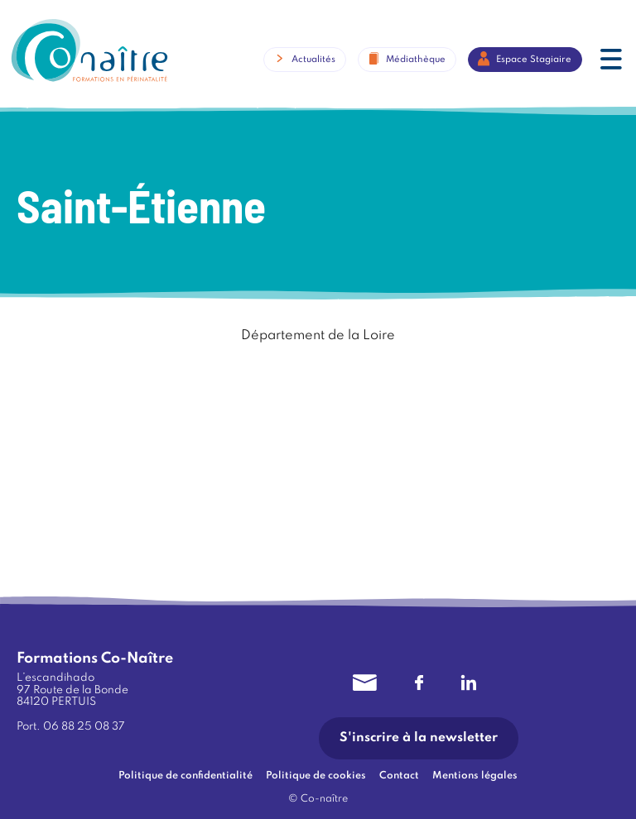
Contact (399, 776)
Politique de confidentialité (185, 776)
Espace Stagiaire (533, 59)
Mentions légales (475, 776)
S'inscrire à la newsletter (419, 738)
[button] (611, 61)
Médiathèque (416, 59)
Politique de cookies (316, 776)
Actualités (313, 59)
